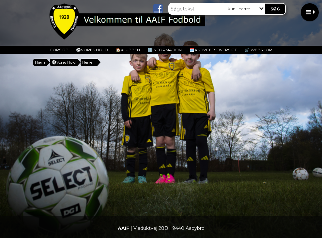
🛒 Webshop (258, 49)
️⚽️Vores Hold (92, 49)
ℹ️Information (165, 49)
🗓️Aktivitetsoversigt (213, 49)
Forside (59, 49)
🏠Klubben (128, 49)
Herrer (88, 62)
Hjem (40, 62)
